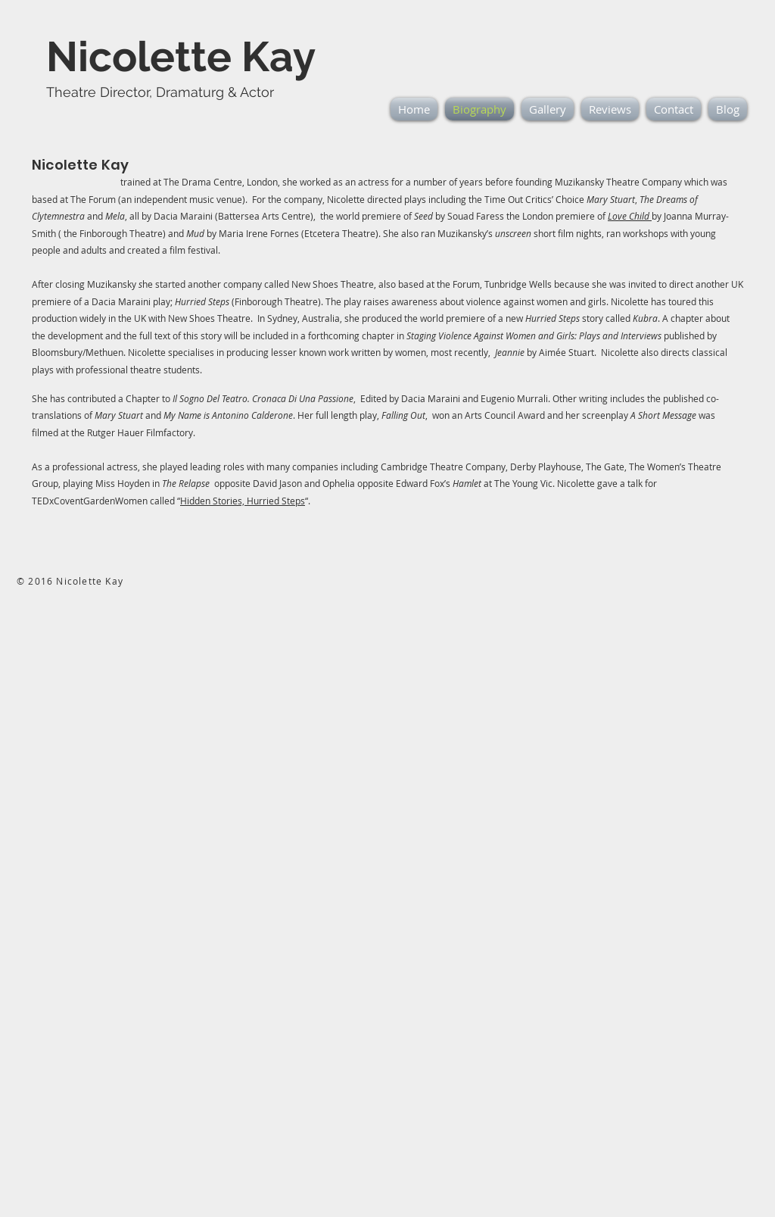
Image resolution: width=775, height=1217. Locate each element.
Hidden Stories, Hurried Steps (242, 501)
